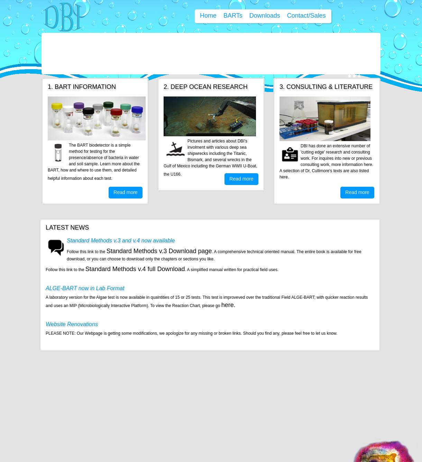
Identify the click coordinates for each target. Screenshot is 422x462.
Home (208, 15)
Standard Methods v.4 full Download (135, 269)
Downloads (264, 15)
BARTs (232, 15)
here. (228, 305)
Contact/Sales (306, 15)
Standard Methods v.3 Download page (159, 251)
